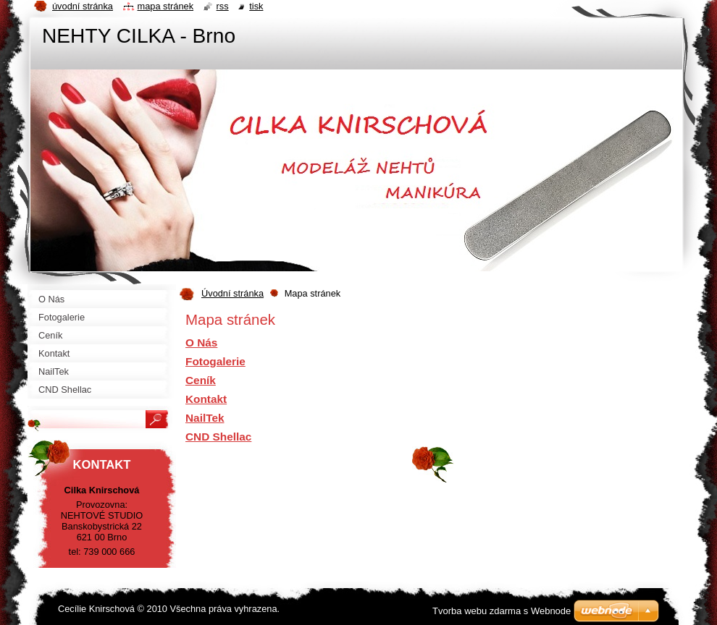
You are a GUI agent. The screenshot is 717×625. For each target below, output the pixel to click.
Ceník (200, 380)
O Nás (201, 342)
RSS (223, 6)
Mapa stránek (166, 6)
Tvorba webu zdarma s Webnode (501, 610)
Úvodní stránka (232, 293)
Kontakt (206, 399)
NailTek (205, 418)
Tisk (256, 6)
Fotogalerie (215, 361)
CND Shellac (218, 436)
